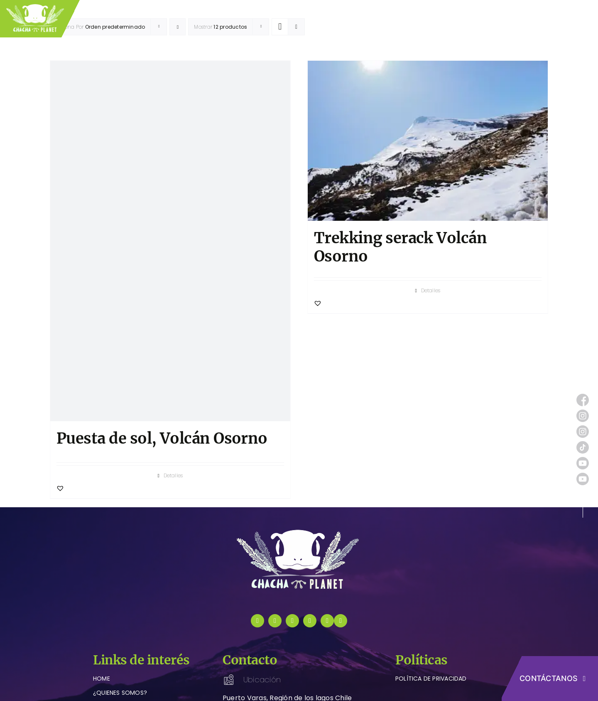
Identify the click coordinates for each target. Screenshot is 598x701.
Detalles (173, 475)
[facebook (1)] (582, 397)
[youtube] (309, 620)
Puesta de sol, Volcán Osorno (161, 438)
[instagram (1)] (582, 412)
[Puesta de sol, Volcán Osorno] (170, 241)
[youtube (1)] (582, 460)
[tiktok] (292, 620)
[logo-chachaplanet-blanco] (299, 531)
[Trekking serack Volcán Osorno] (428, 141)
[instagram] (275, 620)
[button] (60, 488)
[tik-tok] (582, 444)
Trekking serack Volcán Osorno (400, 247)
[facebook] (257, 620)
